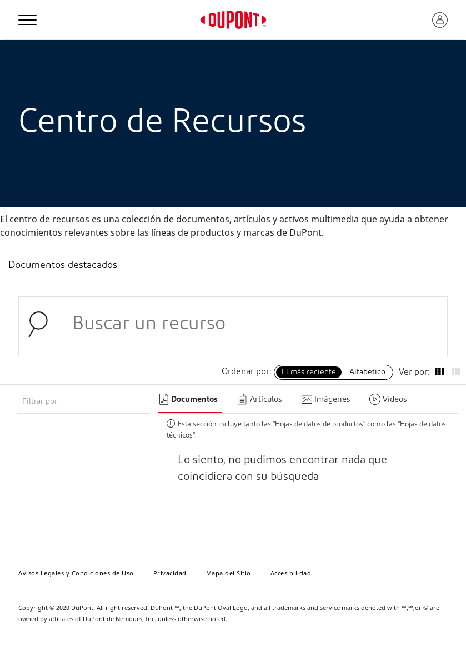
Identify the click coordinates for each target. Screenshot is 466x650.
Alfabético (367, 372)
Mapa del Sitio (228, 573)
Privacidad (170, 573)
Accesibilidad (291, 573)
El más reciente (309, 372)
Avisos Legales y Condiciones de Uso (76, 573)
